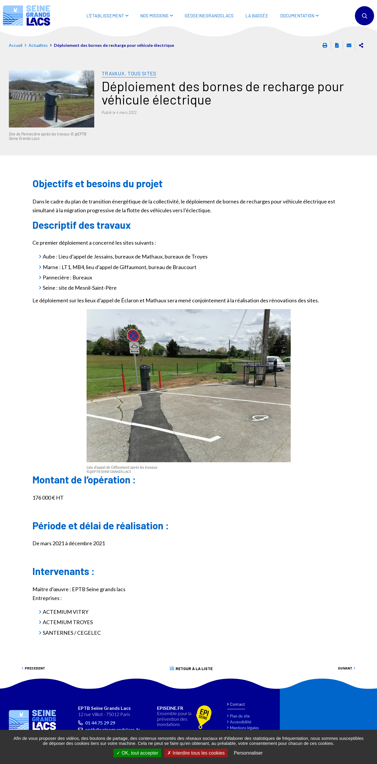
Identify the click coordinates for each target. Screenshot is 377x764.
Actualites (38, 45)
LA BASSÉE (256, 15)
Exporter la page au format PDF (337, 45)
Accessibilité (240, 722)
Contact (237, 704)
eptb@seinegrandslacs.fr (112, 729)
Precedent (35, 668)
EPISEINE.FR (170, 708)
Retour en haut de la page (359, 686)
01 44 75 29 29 (100, 722)
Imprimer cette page (325, 45)
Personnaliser (248, 752)
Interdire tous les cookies (195, 752)
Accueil (15, 45)
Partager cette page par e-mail (349, 45)
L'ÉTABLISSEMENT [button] (105, 15)
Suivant (345, 668)
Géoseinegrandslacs (209, 15)
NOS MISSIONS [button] (154, 15)
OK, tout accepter (137, 752)
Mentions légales (244, 727)
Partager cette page (361, 45)
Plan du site (240, 716)
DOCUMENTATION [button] (297, 15)
